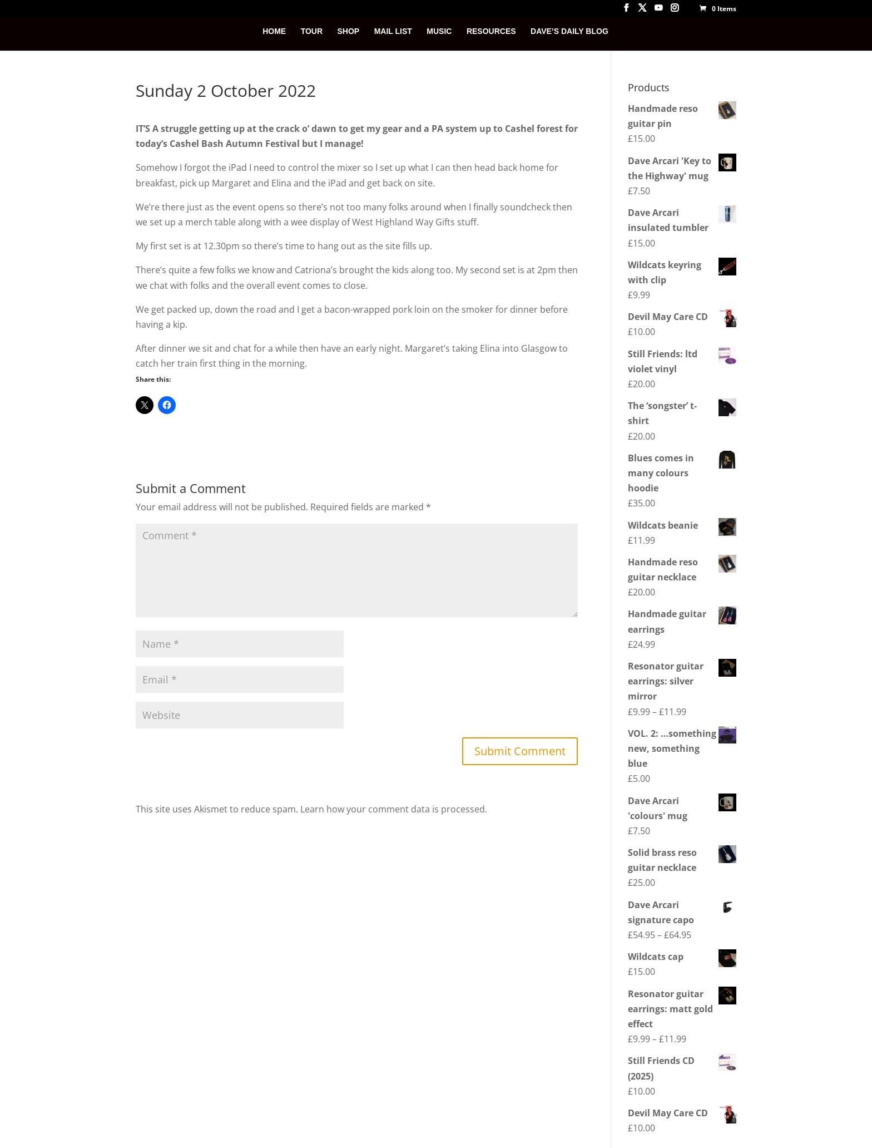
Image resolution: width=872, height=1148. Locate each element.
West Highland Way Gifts (403, 222)
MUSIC (439, 31)
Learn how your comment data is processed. (393, 809)
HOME (274, 31)
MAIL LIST (393, 31)
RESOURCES (491, 31)
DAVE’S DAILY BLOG (569, 31)
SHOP (349, 31)
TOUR (312, 31)
